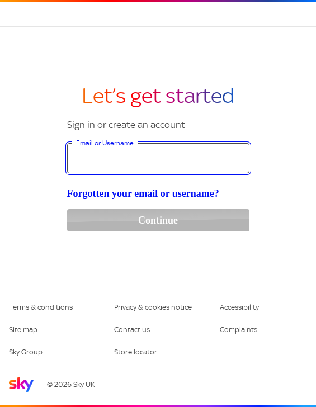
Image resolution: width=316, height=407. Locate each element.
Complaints (238, 329)
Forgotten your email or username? (143, 193)
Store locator (135, 352)
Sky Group (26, 352)
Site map (23, 329)
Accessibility (239, 307)
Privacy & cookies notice (153, 307)
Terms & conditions (41, 307)
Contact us (132, 329)
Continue (158, 220)
